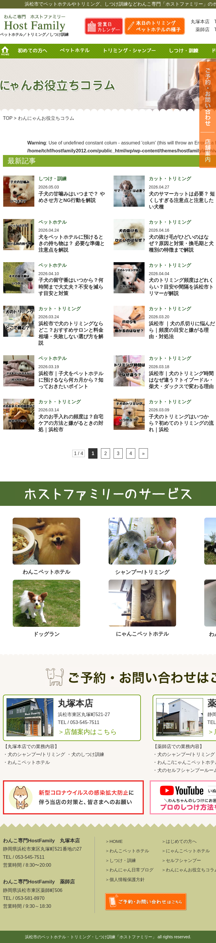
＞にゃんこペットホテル (185, 850)
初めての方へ (32, 51)
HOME (7, 51)
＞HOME (114, 841)
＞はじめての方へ (179, 841)
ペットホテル (76, 51)
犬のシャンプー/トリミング (36, 754)
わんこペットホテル (29, 762)
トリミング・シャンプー (131, 51)
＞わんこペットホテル (127, 850)
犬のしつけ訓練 (87, 754)
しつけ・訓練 (183, 51)
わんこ (164, 762)
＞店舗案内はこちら (87, 731)
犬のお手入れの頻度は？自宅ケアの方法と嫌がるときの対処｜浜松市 (70, 423)
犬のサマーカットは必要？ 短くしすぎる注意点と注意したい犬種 (182, 200)
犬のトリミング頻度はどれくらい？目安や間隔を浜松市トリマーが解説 (181, 286)
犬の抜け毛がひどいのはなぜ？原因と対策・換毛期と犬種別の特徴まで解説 (181, 243)
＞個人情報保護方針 (125, 879)
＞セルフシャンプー (181, 860)
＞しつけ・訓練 (120, 860)
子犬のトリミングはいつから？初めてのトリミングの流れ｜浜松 (181, 423)
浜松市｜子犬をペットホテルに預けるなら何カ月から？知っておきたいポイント (70, 380)
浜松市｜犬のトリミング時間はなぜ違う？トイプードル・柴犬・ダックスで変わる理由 (181, 380)
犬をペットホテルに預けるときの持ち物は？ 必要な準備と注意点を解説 (71, 243)
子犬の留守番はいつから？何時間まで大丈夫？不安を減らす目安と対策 (70, 286)
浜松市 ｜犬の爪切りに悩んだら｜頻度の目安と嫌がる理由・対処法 (182, 330)
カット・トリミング (170, 178)
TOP (7, 118)
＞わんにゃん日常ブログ (129, 869)
